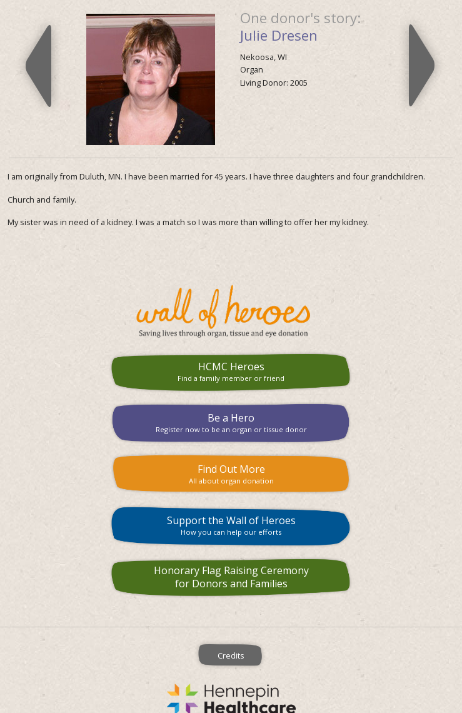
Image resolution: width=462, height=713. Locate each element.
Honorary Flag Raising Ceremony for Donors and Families (231, 577)
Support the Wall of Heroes (231, 525)
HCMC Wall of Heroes (231, 311)
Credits (231, 655)
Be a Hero (231, 422)
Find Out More (231, 473)
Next (421, 66)
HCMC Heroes (231, 371)
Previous (38, 66)
